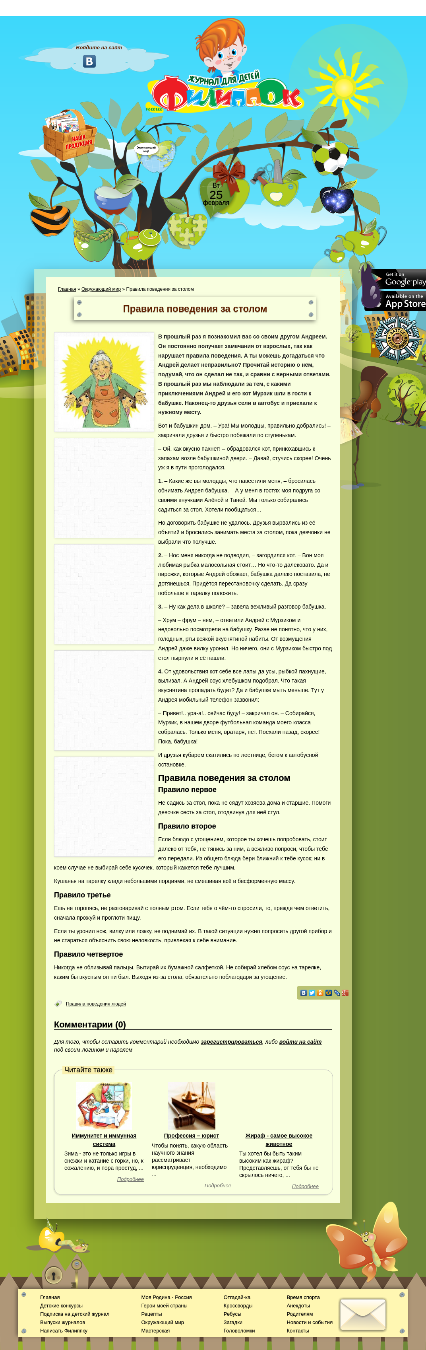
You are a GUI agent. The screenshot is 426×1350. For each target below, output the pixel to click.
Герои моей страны (164, 1306)
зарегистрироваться (231, 1042)
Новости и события (310, 1322)
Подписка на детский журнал (74, 1314)
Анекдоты (298, 1306)
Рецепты (151, 1314)
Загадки (233, 1322)
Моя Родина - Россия (166, 1297)
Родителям (300, 1314)
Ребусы (233, 1314)
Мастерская (155, 1331)
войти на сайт (300, 1042)
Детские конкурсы (61, 1306)
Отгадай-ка (237, 1297)
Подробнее (130, 1179)
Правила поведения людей (96, 1004)
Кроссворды (238, 1306)
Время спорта (303, 1297)
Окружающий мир (101, 289)
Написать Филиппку (63, 1331)
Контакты (298, 1331)
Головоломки (239, 1331)
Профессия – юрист (191, 1135)
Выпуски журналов (62, 1322)
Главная (67, 289)
